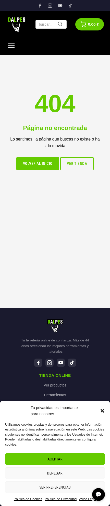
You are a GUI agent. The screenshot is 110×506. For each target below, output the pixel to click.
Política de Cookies (28, 499)
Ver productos (55, 385)
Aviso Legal (87, 499)
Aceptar (55, 459)
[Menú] (11, 45)
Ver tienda (77, 164)
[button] (102, 410)
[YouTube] (60, 5)
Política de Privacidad (61, 499)
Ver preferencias (55, 487)
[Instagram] (50, 5)
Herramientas (55, 395)
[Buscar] (60, 24)
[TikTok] (70, 5)
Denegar (55, 473)
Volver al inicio (38, 164)
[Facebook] (39, 5)
